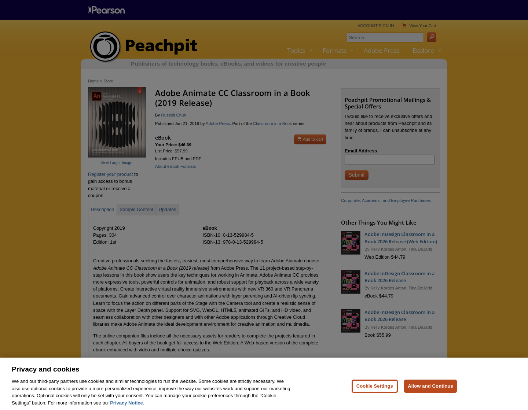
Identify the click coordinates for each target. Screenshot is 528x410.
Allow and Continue (430, 394)
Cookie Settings (374, 394)
